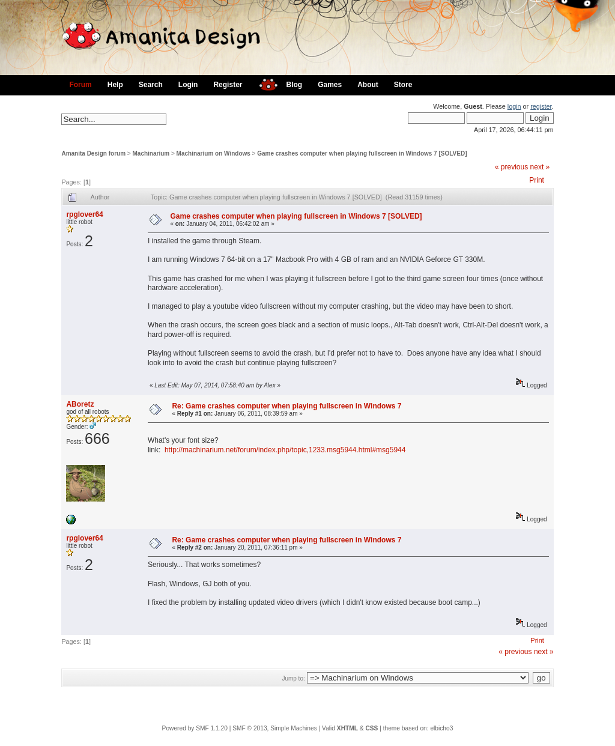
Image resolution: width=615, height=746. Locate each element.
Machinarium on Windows (213, 153)
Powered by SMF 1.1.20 (195, 728)
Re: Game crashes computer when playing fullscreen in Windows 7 (286, 406)
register (540, 106)
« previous (511, 167)
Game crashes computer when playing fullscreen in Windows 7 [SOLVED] (362, 153)
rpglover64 (84, 214)
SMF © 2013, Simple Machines (274, 728)
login (514, 106)
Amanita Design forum (93, 153)
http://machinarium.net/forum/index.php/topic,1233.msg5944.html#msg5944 (285, 450)
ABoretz (80, 404)
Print (536, 180)
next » (540, 167)
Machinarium (151, 153)
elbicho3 (441, 728)
